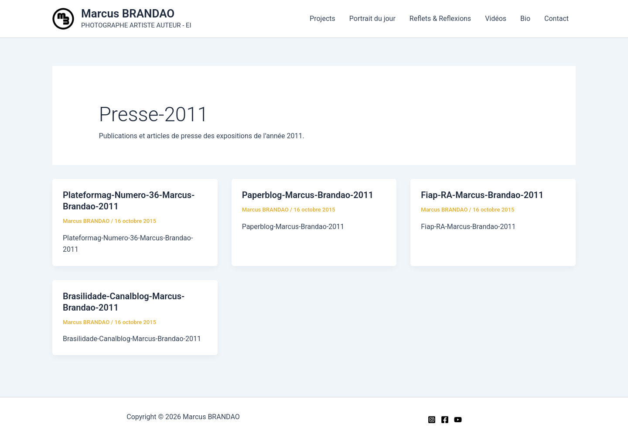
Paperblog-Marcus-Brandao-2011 (307, 195)
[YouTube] (458, 420)
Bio (525, 18)
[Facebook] (445, 420)
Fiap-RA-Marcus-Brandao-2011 (482, 195)
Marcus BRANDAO (127, 13)
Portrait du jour (372, 18)
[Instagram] (432, 420)
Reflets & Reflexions (440, 18)
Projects (322, 18)
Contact (556, 18)
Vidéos (495, 18)
